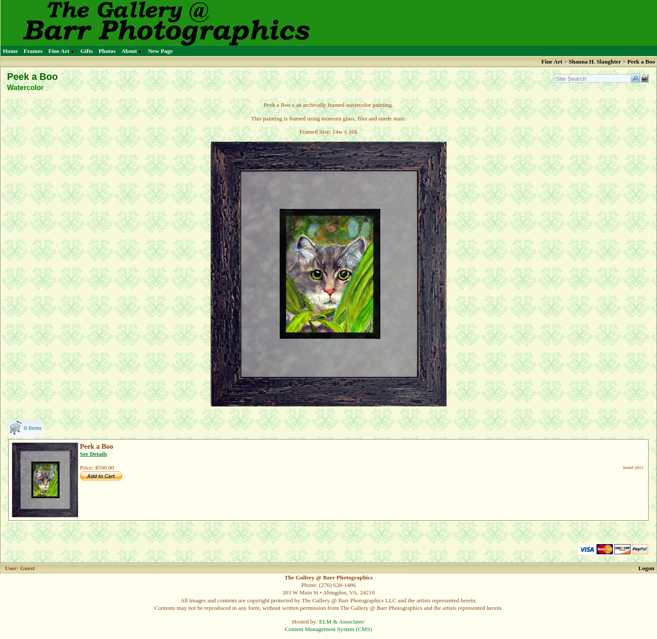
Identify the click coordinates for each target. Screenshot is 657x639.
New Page (160, 51)
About (129, 51)
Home (10, 51)
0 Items (32, 428)
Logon (646, 568)
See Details (93, 454)
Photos (107, 51)
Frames (33, 51)
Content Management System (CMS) (328, 629)
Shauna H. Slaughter (595, 61)
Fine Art (59, 51)
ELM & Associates (341, 621)
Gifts (86, 51)
